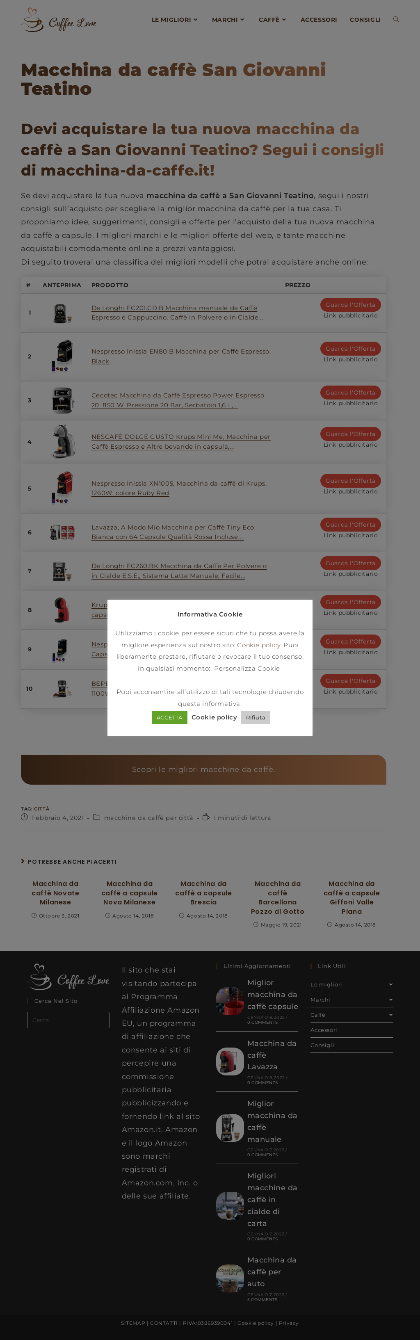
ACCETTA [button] (170, 718)
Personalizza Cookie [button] (247, 669)
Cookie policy (258, 646)
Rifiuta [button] (255, 718)
